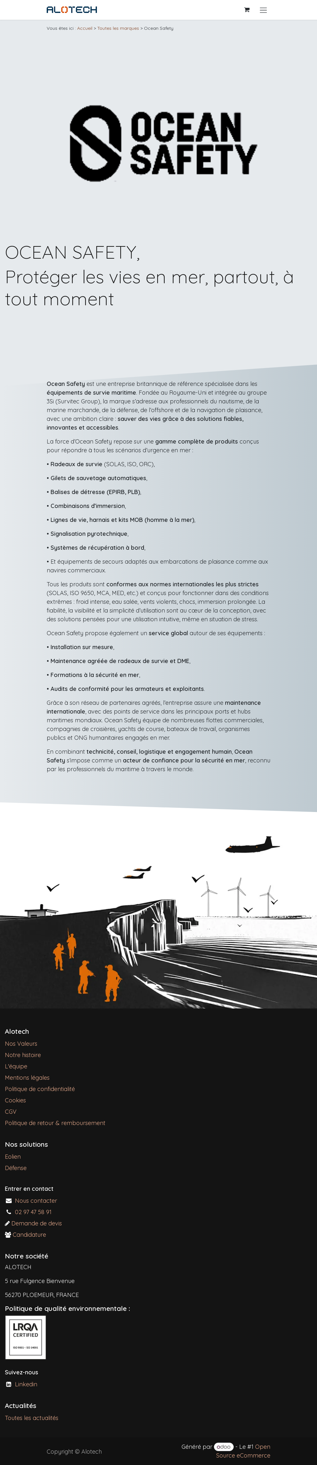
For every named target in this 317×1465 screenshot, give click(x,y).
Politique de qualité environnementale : (67, 1308)
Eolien (13, 1156)
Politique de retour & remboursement (57, 1123)
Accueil (84, 28)
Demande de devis (36, 1223)
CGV (11, 1111)
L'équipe (16, 1066)
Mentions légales (27, 1077)
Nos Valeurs (21, 1043)
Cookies (15, 1100)
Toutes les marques (118, 28)
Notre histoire (23, 1055)
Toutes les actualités (31, 1418)
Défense (16, 1168)
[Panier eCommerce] (247, 10)
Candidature (29, 1234)
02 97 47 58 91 (33, 1212)
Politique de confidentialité (40, 1089)
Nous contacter (36, 1200)
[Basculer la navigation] (263, 10)
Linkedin (26, 1384)
